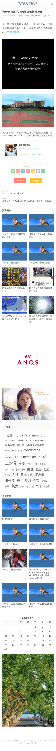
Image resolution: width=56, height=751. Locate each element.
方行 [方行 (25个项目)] (15, 475)
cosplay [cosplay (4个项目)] (35, 436)
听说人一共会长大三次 (41, 253)
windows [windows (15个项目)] (10, 450)
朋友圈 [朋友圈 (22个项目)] (40, 474)
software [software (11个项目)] (10, 444)
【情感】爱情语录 (14, 253)
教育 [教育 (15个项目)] (47, 469)
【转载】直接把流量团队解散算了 (14, 226)
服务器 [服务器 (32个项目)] (10, 480)
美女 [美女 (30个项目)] (14, 486)
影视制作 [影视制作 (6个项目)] (20, 469)
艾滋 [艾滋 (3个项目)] (22, 487)
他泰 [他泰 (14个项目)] (22, 463)
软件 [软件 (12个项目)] (38, 486)
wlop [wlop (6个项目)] (20, 450)
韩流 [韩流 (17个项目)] (46, 486)
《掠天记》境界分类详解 (41, 534)
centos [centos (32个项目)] (25, 435)
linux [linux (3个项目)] (6, 441)
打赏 (36, 181)
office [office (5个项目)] (28, 440)
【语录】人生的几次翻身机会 (41, 226)
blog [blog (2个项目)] (16, 436)
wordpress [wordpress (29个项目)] (32, 450)
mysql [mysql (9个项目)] (21, 440)
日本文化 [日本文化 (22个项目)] (26, 474)
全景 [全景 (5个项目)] (29, 464)
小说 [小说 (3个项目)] (12, 470)
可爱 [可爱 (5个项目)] (35, 464)
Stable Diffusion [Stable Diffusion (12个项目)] (35, 444)
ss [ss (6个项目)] (23, 445)
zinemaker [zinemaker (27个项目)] (28, 457)
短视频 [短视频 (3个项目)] (44, 481)
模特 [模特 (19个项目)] (20, 480)
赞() (20, 180)
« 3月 (4, 649)
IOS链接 (14, 32)
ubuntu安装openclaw (41, 509)
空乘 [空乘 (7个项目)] (7, 486)
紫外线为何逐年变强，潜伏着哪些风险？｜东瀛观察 (41, 309)
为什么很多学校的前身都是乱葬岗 (36, 135)
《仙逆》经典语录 (14, 534)
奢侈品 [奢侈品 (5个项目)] (43, 464)
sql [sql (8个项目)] (18, 444)
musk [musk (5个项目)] (13, 440)
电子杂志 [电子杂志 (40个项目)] (32, 480)
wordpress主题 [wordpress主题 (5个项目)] (12, 457)
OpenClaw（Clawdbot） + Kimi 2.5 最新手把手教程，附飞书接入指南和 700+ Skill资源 (41, 564)
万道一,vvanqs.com (14, 740)
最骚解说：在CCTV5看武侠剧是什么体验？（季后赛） (27, 201)
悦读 (38, 16)
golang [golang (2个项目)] (43, 436)
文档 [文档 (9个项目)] (7, 475)
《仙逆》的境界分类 (14, 560)
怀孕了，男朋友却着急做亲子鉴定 (41, 279)
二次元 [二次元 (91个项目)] (11, 463)
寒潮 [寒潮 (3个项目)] (6, 470)
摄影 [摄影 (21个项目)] (39, 469)
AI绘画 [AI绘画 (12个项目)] (9, 435)
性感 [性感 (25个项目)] (30, 469)
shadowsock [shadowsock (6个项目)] (39, 440)
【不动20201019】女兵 (13, 193)
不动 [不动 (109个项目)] (42, 456)
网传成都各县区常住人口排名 (14, 279)
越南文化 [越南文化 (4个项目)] (30, 486)
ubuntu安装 (14, 509)
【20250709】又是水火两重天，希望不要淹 (14, 308)
